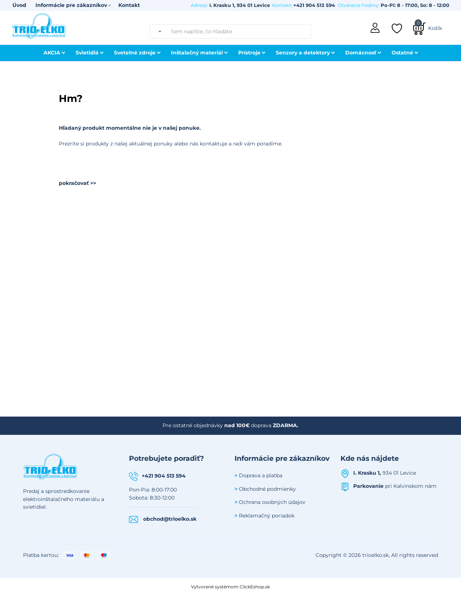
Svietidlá (87, 52)
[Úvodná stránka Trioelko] (39, 25)
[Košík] (427, 28)
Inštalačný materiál (197, 52)
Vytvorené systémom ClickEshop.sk (230, 586)
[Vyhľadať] (158, 31)
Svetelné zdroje (135, 52)
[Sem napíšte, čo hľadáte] (239, 31)
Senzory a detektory (303, 52)
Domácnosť (360, 52)
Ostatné (402, 52)
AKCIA (51, 52)
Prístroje (249, 52)
